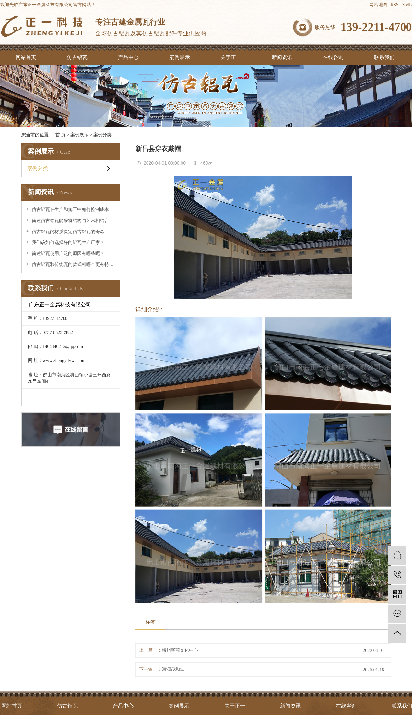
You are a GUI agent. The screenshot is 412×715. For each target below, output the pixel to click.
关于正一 (230, 57)
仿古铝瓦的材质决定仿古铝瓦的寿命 (68, 231)
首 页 (60, 134)
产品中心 (128, 57)
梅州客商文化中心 (180, 650)
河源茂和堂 (173, 669)
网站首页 (26, 57)
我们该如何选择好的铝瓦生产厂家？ (68, 242)
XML (407, 4)
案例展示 (179, 57)
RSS (395, 4)
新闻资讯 (282, 57)
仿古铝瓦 (77, 57)
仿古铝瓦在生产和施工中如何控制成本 (70, 209)
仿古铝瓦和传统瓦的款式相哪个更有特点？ (73, 264)
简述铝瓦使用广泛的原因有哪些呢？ (68, 253)
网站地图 (378, 4)
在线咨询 (333, 57)
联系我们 (384, 57)
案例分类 (102, 134)
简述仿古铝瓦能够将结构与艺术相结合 (70, 220)
